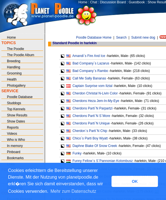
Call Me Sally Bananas (89, 78)
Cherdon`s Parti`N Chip (90, 131)
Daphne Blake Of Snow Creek (95, 146)
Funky (77, 153)
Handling (13, 67)
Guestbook (137, 2)
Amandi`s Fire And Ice (88, 56)
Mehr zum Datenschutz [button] (73, 191)
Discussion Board (113, 2)
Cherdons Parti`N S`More (91, 116)
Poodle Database (20, 97)
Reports (13, 127)
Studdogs (14, 103)
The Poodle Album (20, 55)
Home (82, 2)
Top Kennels (16, 109)
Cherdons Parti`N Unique (91, 123)
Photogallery (16, 86)
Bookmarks (15, 158)
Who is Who (16, 140)
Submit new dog (143, 37)
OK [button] (135, 181)
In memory (15, 146)
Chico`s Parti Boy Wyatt (90, 138)
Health (12, 79)
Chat (93, 2)
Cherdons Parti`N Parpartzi (93, 108)
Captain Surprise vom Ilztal (92, 86)
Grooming (14, 73)
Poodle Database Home (94, 37)
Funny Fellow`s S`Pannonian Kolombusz (103, 161)
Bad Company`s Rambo (90, 71)
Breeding (13, 61)
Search (121, 37)
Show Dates (16, 121)
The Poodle (15, 49)
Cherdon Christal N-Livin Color (95, 93)
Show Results (17, 115)
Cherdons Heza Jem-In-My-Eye (96, 101)
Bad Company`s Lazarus (91, 63)
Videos (12, 134)
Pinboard (13, 152)
